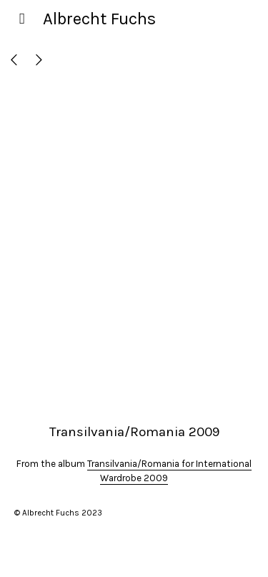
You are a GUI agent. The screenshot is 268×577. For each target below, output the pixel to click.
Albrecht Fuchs (99, 19)
